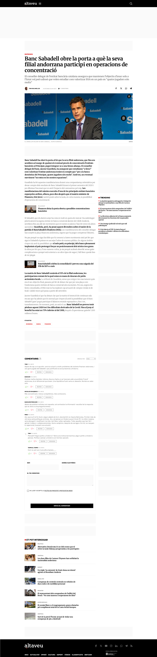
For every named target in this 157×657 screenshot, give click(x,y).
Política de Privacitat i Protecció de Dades (58, 490)
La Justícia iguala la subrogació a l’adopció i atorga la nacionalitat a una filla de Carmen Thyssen (114, 203)
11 (31, 441)
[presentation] (43, 499)
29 (28, 428)
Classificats (77, 650)
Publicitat (45, 653)
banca (38, 324)
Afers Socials (42, 598)
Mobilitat (41, 574)
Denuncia (48, 372)
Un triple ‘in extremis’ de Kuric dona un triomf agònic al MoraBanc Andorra (56, 567)
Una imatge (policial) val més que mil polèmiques (112, 224)
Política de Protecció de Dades (62, 653)
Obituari (88, 650)
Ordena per (81, 359)
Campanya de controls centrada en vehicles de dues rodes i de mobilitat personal (56, 578)
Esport (40, 563)
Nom (28, 463)
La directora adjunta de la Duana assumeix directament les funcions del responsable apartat (114, 218)
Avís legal (96, 653)
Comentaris (64, 88)
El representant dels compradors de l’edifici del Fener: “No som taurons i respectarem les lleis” (57, 590)
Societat (40, 586)
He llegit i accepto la (50, 490)
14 (28, 410)
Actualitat (35, 650)
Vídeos (67, 650)
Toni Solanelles (34, 88)
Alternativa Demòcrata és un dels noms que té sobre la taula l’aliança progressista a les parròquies (58, 543)
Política (40, 539)
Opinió (43, 650)
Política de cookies (83, 653)
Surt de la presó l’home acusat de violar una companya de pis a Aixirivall (55, 613)
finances (48, 324)
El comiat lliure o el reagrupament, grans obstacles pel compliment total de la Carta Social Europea (58, 602)
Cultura (51, 650)
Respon (39, 372)
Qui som (27, 653)
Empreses (29, 54)
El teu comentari (33, 473)
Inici (26, 650)
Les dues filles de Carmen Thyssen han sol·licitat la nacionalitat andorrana (58, 555)
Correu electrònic (68, 463)
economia (29, 324)
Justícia (40, 551)
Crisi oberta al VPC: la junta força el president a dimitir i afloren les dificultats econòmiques (113, 231)
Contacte (35, 653)
